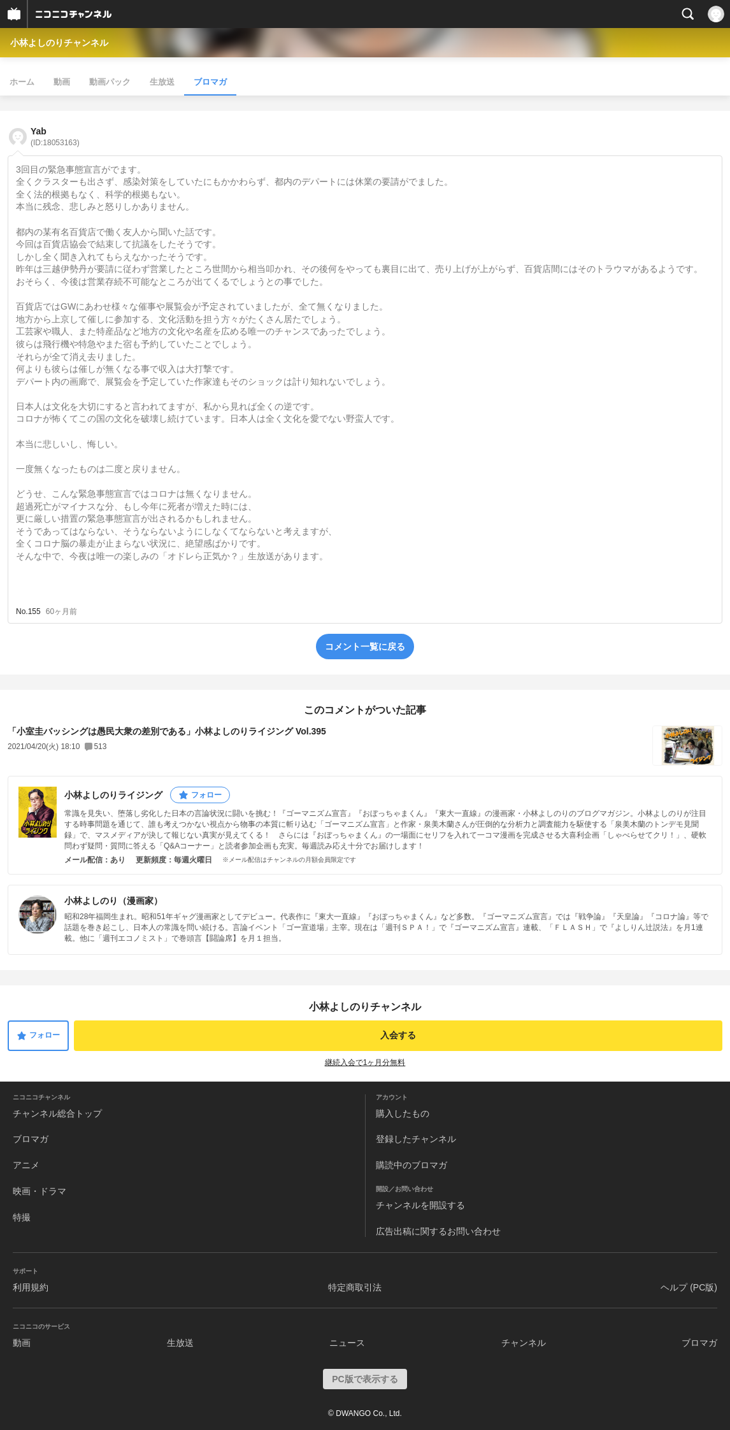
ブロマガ (210, 82)
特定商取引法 (355, 1287)
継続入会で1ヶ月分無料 (365, 1062)
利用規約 (30, 1287)
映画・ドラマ (39, 1191)
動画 (62, 82)
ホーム (22, 82)
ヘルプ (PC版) (689, 1287)
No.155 (28, 611)
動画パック (110, 82)
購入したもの (402, 1113)
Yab (55, 136)
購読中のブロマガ (411, 1165)
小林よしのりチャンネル (59, 43)
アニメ (26, 1165)
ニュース (347, 1343)
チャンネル (523, 1343)
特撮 (22, 1217)
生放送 (162, 82)
